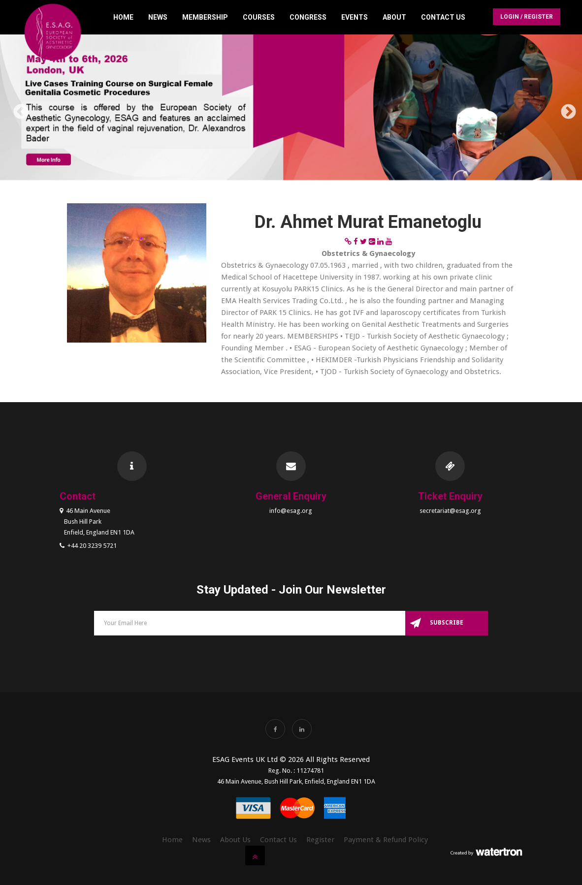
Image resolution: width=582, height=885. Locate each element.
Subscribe (446, 622)
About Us (235, 840)
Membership (205, 17)
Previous (17, 109)
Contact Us (443, 17)
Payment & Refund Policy (386, 840)
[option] (291, 109)
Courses (259, 17)
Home (123, 17)
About (394, 17)
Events (354, 17)
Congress (308, 17)
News (157, 17)
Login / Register (526, 16)
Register (320, 840)
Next (565, 109)
